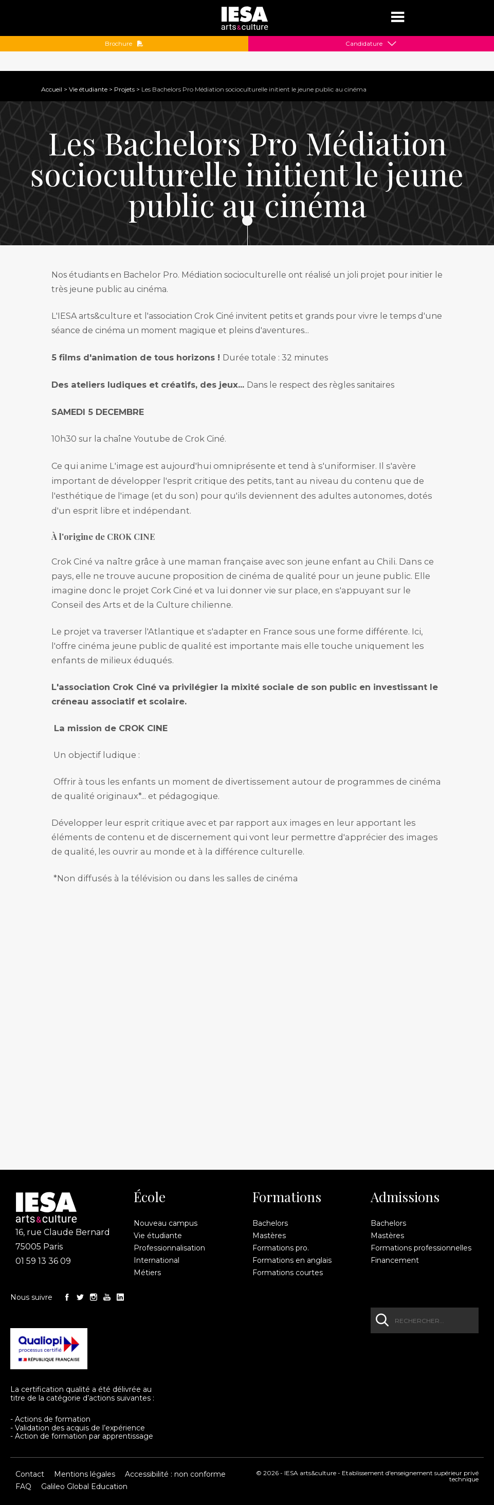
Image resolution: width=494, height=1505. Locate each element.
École (150, 1197)
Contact (29, 1474)
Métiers (147, 1272)
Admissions (405, 1197)
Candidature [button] (363, 43)
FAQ (23, 1486)
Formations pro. (280, 1248)
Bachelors (270, 1223)
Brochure (124, 43)
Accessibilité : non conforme (175, 1474)
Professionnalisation (169, 1248)
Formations (286, 1197)
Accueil (51, 89)
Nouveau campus (165, 1223)
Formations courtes (287, 1272)
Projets (124, 89)
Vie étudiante (88, 89)
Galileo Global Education (84, 1486)
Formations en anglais (292, 1260)
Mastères (269, 1235)
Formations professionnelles (421, 1248)
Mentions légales (84, 1474)
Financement (395, 1260)
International (156, 1260)
